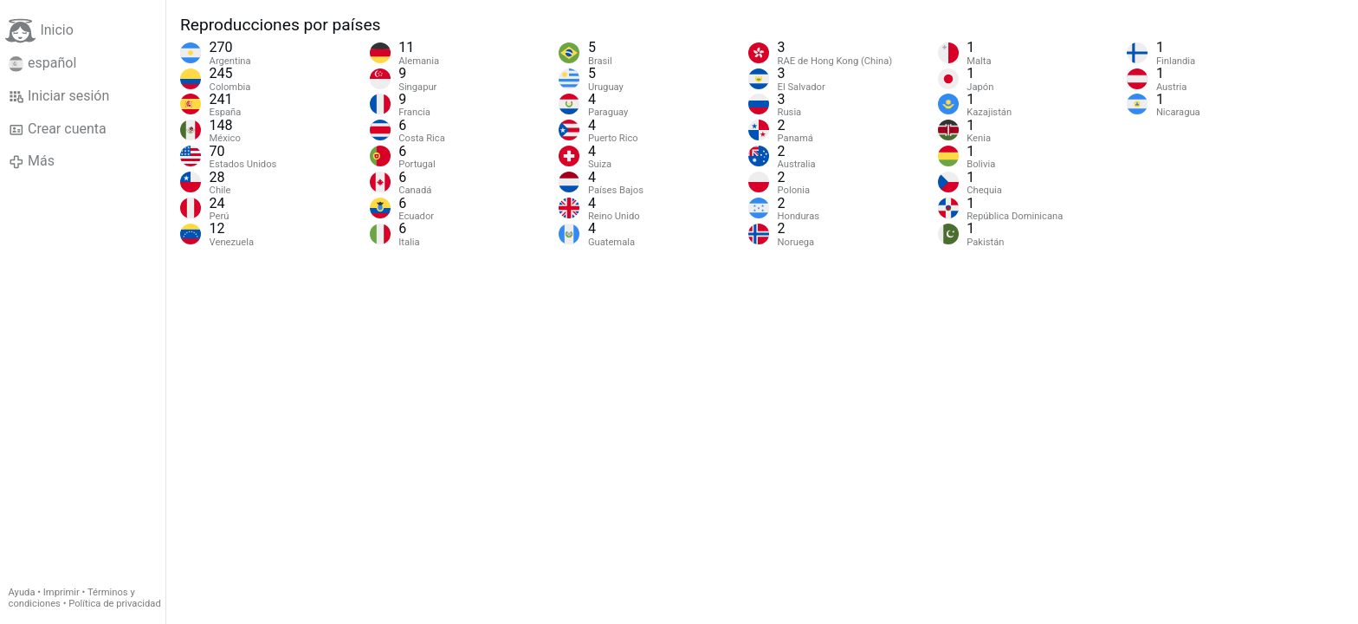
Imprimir (61, 592)
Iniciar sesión (59, 96)
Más (32, 161)
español (43, 63)
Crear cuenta (58, 129)
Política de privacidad (114, 603)
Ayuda (22, 592)
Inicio (39, 31)
